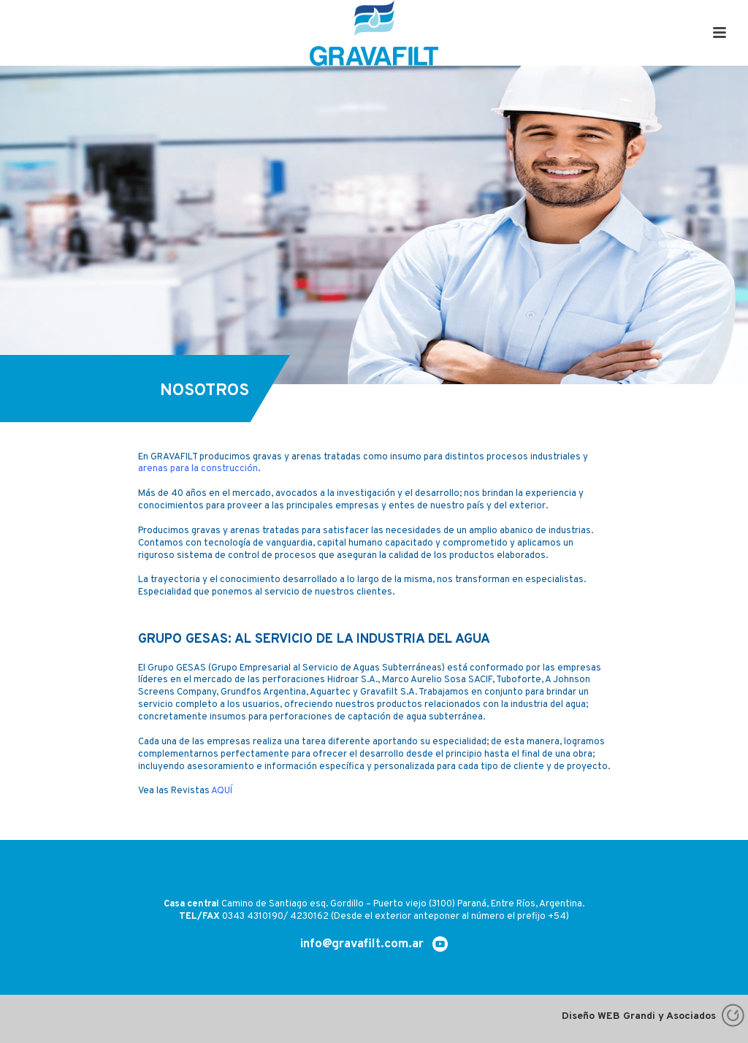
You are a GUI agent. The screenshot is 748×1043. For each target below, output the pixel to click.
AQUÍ (221, 791)
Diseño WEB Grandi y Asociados (655, 1016)
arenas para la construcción (198, 469)
